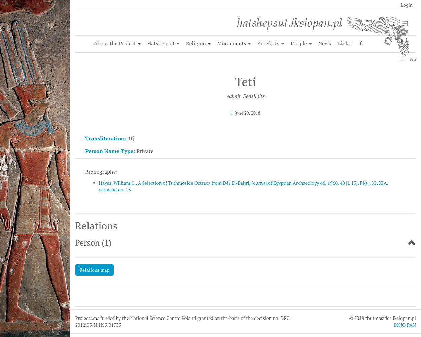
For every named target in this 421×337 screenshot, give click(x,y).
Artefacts (270, 43)
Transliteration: (106, 138)
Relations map (95, 270)
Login (407, 5)
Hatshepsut (163, 43)
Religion (198, 43)
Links (344, 43)
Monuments (234, 43)
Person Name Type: (110, 151)
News (324, 43)
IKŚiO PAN (404, 325)
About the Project (117, 43)
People (301, 43)
